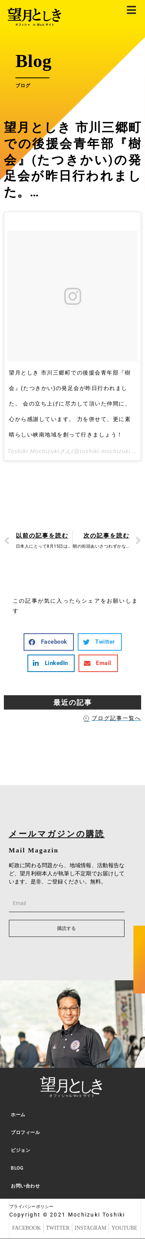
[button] (49, 642)
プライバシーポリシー (31, 1206)
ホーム (18, 1114)
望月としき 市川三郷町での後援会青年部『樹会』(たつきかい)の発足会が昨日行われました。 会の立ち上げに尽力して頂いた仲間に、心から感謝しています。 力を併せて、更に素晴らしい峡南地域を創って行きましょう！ (70, 403)
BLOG (17, 1168)
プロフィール (25, 1132)
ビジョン (20, 1150)
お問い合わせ (25, 1186)
